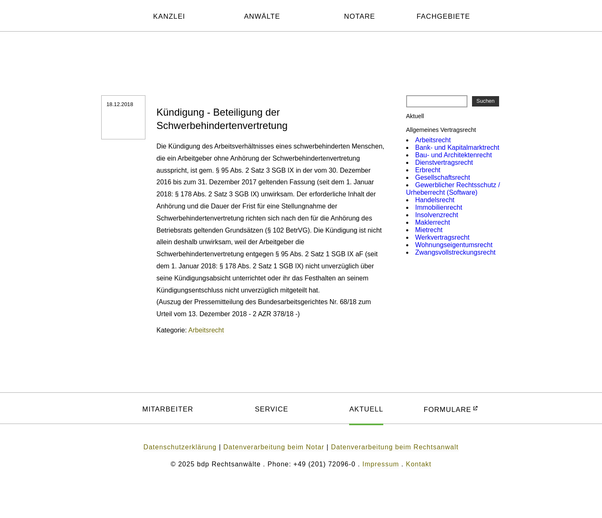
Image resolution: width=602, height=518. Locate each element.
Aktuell (415, 116)
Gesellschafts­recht (442, 177)
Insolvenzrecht (436, 214)
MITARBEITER (167, 409)
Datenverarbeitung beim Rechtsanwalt (394, 447)
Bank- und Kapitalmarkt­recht (457, 147)
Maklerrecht (432, 222)
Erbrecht (427, 169)
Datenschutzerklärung (180, 447)
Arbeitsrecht (206, 330)
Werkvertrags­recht (442, 237)
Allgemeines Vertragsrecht (441, 129)
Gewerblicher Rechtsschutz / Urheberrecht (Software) (453, 188)
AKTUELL (366, 409)
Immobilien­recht (438, 207)
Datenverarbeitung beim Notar (273, 447)
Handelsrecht (435, 199)
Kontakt (418, 464)
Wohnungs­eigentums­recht (454, 244)
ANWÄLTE (262, 16)
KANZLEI (169, 16)
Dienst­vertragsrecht (444, 162)
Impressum (380, 464)
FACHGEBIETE (443, 16)
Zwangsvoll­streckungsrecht (455, 252)
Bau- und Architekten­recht (453, 155)
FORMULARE (447, 410)
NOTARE (359, 16)
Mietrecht (429, 229)
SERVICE (271, 409)
